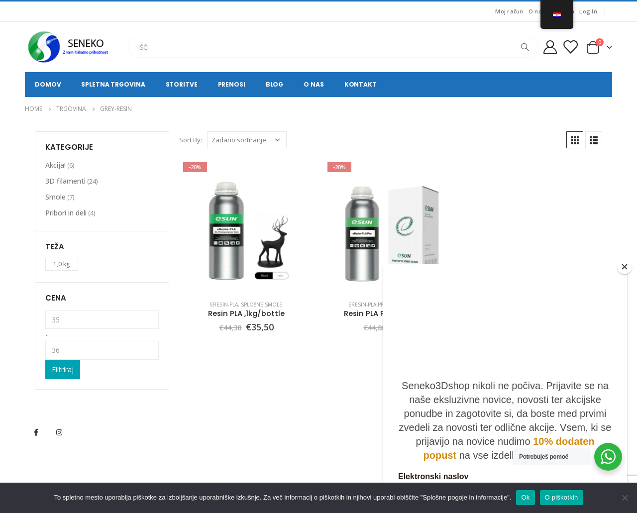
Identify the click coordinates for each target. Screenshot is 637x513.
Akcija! (55, 165)
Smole (55, 197)
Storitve (182, 84)
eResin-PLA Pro (368, 304)
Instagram (59, 432)
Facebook (36, 432)
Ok (525, 497)
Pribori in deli (66, 212)
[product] (246, 225)
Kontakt (360, 84)
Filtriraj (63, 369)
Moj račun (509, 11)
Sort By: (190, 139)
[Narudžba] (247, 139)
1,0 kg (61, 264)
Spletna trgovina (113, 84)
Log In (588, 11)
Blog (275, 84)
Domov (48, 84)
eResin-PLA (224, 304)
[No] (625, 498)
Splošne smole (261, 304)
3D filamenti (65, 181)
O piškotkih (561, 497)
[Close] (624, 266)
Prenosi (231, 84)
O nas (537, 11)
